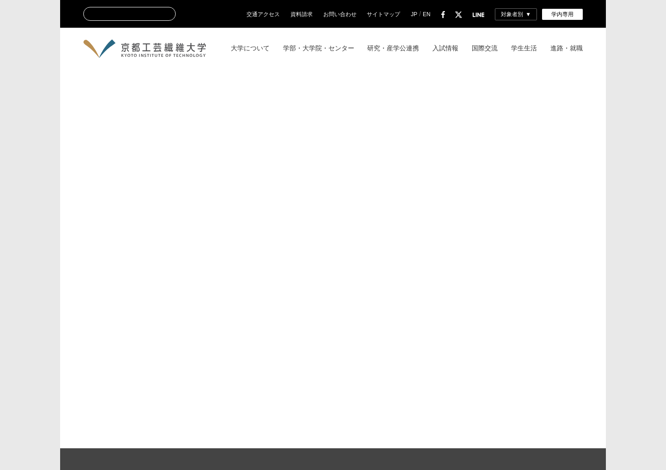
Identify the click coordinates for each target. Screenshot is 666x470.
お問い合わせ (340, 14)
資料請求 (301, 14)
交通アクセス (263, 14)
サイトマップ (383, 14)
